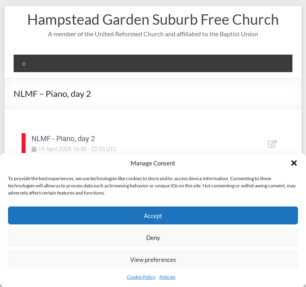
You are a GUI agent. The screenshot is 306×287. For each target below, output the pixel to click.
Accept (153, 215)
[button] (294, 163)
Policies (167, 277)
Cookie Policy (141, 277)
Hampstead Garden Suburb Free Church (153, 19)
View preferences (153, 259)
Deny (153, 237)
